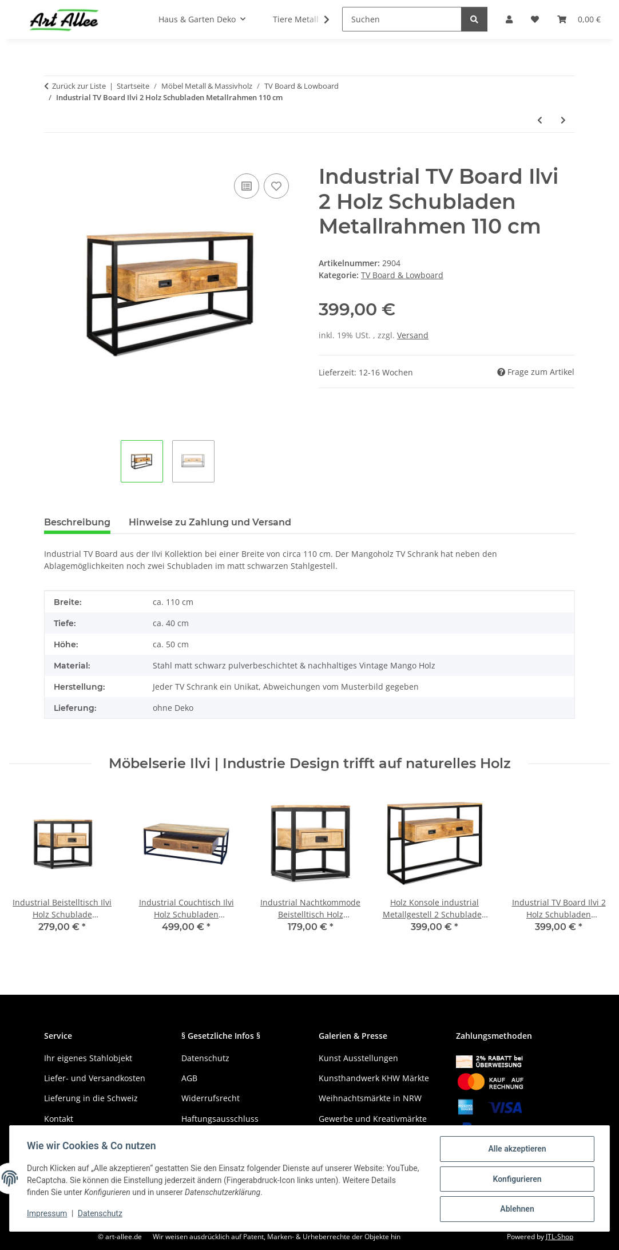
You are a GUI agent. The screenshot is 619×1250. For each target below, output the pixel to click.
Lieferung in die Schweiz (91, 1098)
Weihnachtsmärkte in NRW (370, 1098)
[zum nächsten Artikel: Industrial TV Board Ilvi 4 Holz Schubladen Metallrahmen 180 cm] (563, 120)
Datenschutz (101, 1214)
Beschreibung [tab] (77, 522)
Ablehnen (516, 1209)
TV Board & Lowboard (402, 275)
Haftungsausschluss (220, 1118)
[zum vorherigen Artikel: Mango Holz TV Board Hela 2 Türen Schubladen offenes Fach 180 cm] (539, 120)
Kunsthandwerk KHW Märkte (374, 1078)
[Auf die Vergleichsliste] (246, 186)
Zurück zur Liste (79, 86)
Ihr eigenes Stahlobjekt (88, 1058)
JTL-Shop (559, 1236)
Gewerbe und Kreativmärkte (373, 1118)
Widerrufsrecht (210, 1098)
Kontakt (58, 1118)
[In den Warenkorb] (53, 158)
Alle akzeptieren (516, 1149)
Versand (412, 335)
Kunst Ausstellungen (358, 1058)
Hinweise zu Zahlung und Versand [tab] (210, 522)
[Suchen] (402, 19)
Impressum (48, 1214)
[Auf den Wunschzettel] (276, 186)
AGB (189, 1078)
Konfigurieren (515, 1179)
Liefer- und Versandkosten (94, 1078)
